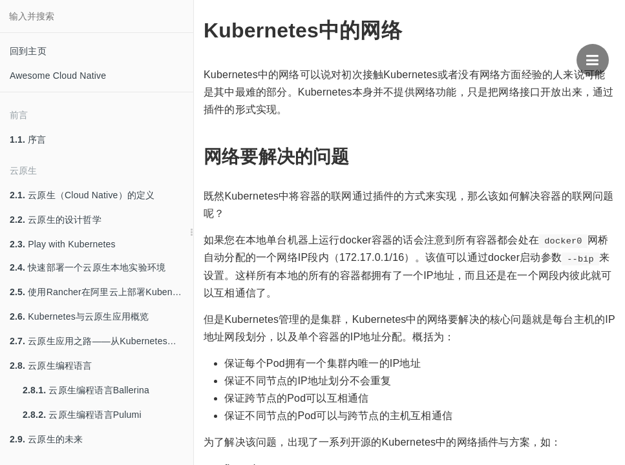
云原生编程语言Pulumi (82, 414)
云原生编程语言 (51, 365)
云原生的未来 (46, 439)
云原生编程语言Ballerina (86, 390)
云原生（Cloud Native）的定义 (82, 195)
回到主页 (28, 51)
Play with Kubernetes (63, 244)
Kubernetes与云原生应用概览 (79, 316)
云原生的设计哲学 (55, 219)
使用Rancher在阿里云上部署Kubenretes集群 (101, 292)
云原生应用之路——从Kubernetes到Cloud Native (101, 341)
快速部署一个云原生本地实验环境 (87, 267)
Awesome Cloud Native (58, 75)
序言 (28, 139)
